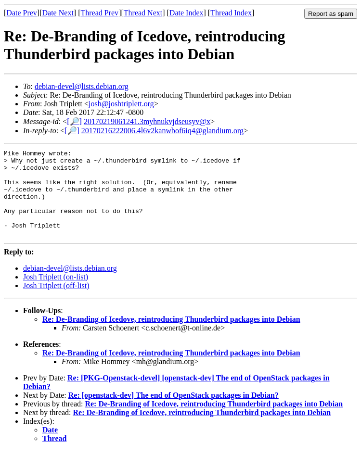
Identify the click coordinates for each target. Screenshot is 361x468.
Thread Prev (99, 13)
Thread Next (143, 13)
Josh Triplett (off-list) (56, 303)
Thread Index (231, 13)
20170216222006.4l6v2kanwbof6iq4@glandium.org (162, 130)
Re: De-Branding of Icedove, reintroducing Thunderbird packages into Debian (171, 336)
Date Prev (21, 13)
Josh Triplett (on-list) (55, 294)
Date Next (58, 13)
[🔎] (74, 121)
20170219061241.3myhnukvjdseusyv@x (147, 121)
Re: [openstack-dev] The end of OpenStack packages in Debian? (173, 412)
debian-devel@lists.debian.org (82, 86)
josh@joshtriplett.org (121, 104)
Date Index (186, 13)
